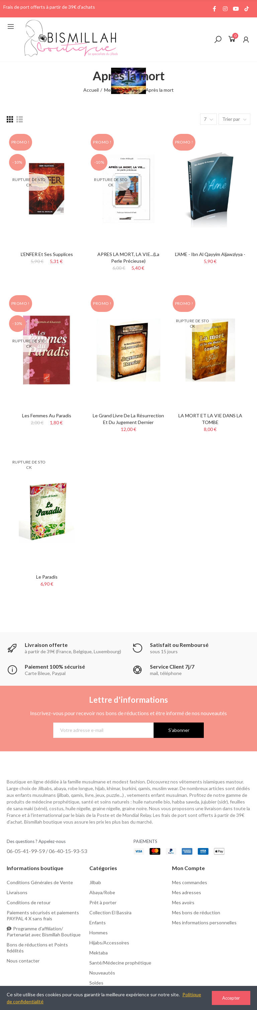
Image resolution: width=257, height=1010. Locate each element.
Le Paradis (47, 577)
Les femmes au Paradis (46, 415)
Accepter (231, 998)
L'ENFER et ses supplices (47, 254)
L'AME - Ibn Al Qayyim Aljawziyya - (210, 254)
